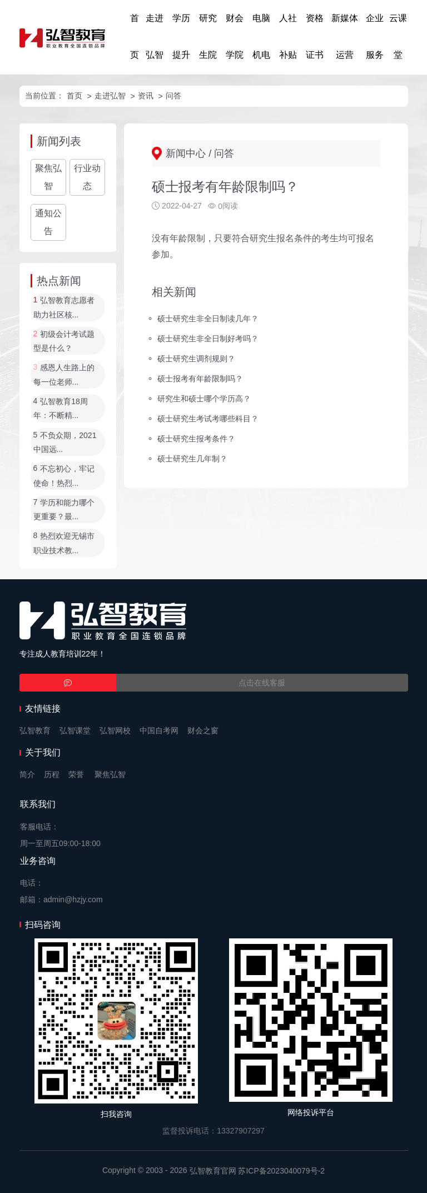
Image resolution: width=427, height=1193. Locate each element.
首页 (134, 36)
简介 (27, 774)
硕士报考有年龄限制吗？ (200, 378)
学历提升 (181, 36)
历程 (51, 774)
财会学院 (235, 36)
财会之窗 (203, 730)
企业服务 (375, 36)
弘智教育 (35, 730)
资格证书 (315, 36)
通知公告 (48, 222)
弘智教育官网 (213, 1170)
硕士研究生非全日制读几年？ (208, 318)
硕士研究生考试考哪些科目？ (208, 418)
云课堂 (398, 36)
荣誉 (76, 774)
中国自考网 (159, 730)
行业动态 (87, 177)
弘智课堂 (75, 730)
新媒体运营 (344, 36)
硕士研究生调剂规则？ (196, 358)
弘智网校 (115, 730)
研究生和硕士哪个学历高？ (204, 398)
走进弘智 (154, 36)
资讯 (145, 95)
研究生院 (208, 36)
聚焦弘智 (48, 177)
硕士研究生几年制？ (192, 458)
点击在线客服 (262, 682)
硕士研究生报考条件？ (196, 438)
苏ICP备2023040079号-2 (281, 1170)
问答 (173, 95)
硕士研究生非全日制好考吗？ (208, 338)
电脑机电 (261, 36)
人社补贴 (288, 36)
